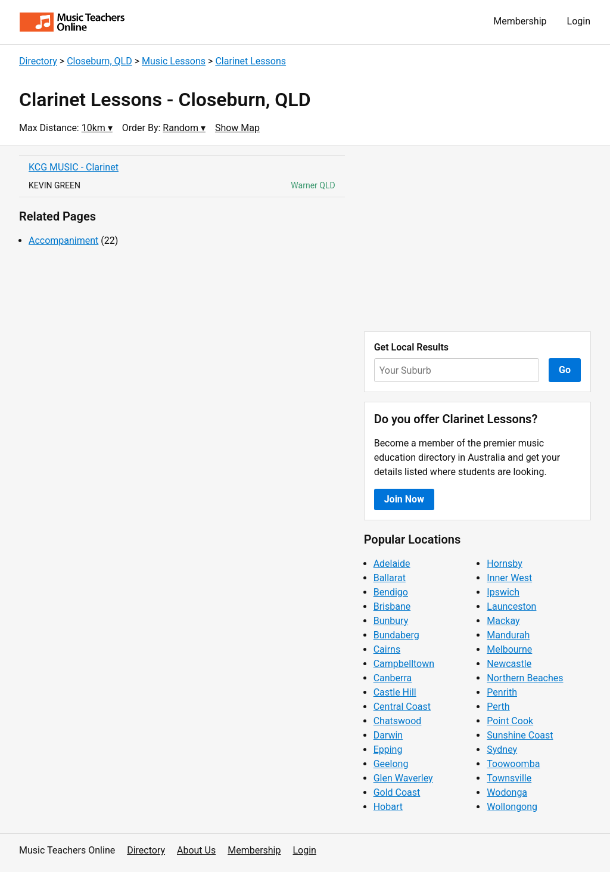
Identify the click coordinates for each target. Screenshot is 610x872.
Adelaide (392, 563)
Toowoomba (513, 763)
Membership (519, 21)
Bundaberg (396, 635)
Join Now (404, 499)
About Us (196, 850)
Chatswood (398, 721)
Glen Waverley (403, 778)
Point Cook (510, 721)
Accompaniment (63, 240)
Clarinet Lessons (250, 61)
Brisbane (392, 606)
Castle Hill (395, 692)
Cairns (387, 649)
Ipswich (503, 592)
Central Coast (402, 706)
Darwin (388, 735)
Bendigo (391, 592)
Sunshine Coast (520, 735)
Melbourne (509, 649)
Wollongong (512, 806)
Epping (388, 749)
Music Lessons (174, 61)
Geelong (391, 763)
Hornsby (504, 563)
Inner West (509, 578)
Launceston (511, 606)
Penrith (502, 692)
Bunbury (391, 620)
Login (578, 21)
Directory (38, 61)
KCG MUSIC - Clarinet (74, 167)
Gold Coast (397, 792)
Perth (498, 706)
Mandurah (508, 635)
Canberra (393, 678)
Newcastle (509, 663)
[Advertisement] (477, 238)
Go (565, 370)
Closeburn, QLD (99, 61)
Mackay (503, 620)
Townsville (509, 778)
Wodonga (507, 792)
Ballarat (390, 578)
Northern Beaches (525, 678)
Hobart (388, 806)
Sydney (502, 749)
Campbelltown (404, 663)
